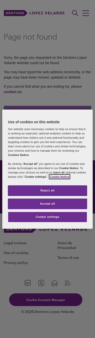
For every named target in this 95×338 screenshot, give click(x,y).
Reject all (48, 190)
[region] (47, 168)
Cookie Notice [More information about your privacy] (59, 176)
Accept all (47, 203)
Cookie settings (47, 216)
